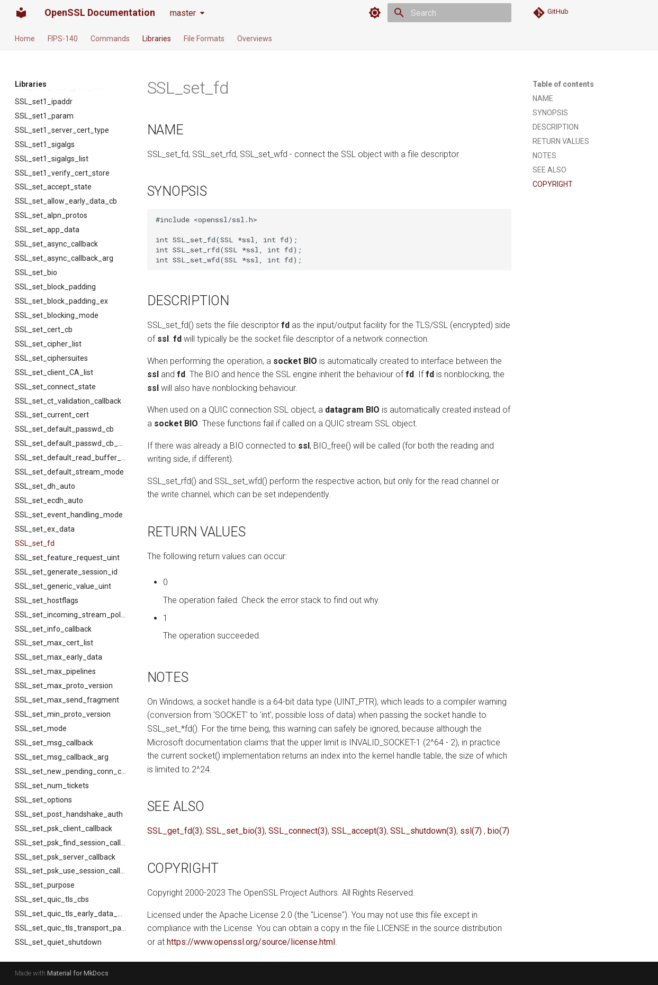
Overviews (254, 38)
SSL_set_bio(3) (235, 831)
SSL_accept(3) (358, 831)
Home (25, 38)
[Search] (449, 12)
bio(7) (498, 831)
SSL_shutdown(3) (423, 831)
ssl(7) (471, 831)
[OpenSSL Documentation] (21, 12)
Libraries (156, 38)
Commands (110, 38)
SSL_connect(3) (298, 831)
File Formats (204, 38)
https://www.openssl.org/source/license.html (251, 942)
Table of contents (563, 84)
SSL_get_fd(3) (174, 831)
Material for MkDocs (78, 973)
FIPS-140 (63, 38)
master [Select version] (183, 13)
